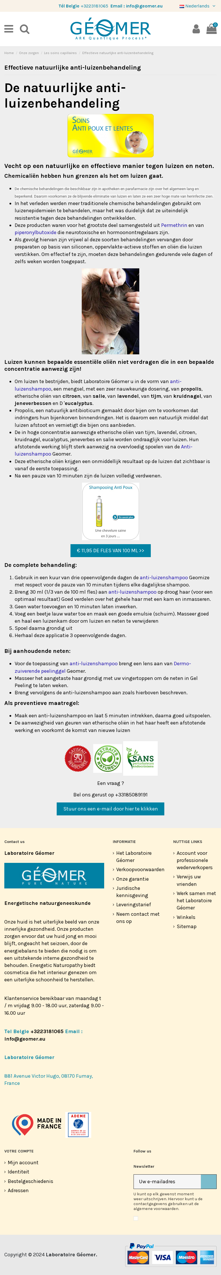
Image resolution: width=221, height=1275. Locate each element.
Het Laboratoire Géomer (134, 856)
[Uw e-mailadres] (167, 1182)
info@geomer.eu (144, 6)
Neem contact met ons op (138, 917)
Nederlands (198, 6)
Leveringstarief (133, 904)
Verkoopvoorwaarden (140, 869)
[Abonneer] (208, 1182)
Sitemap (187, 926)
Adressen (18, 1190)
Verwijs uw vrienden (189, 880)
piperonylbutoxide (35, 232)
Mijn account (23, 1162)
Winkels (186, 917)
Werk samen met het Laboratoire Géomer (196, 900)
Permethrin (174, 225)
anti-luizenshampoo (164, 577)
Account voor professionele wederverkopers (195, 860)
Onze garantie (132, 879)
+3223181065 (94, 6)
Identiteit (18, 1172)
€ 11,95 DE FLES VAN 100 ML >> (110, 550)
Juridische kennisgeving (132, 892)
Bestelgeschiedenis (30, 1181)
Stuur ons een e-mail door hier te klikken (110, 809)
